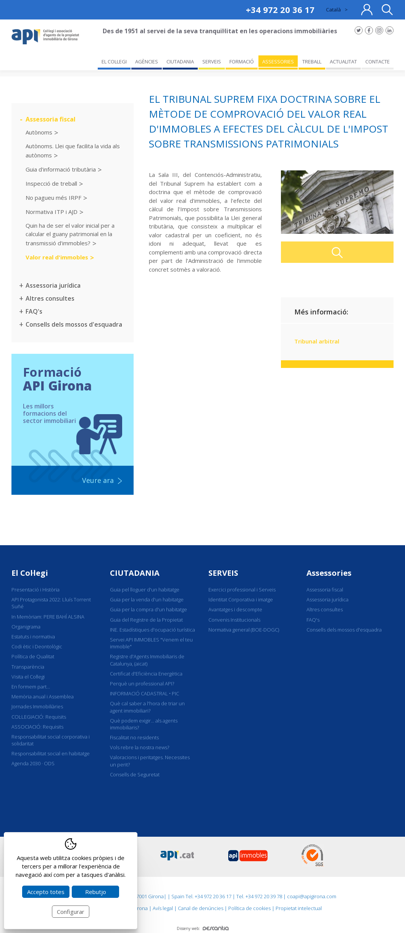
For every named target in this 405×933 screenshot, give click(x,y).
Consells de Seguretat (135, 774)
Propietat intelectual (299, 908)
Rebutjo (95, 892)
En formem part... (30, 686)
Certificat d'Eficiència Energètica (146, 673)
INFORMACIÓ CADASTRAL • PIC (144, 693)
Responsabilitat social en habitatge (50, 753)
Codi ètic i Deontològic (36, 646)
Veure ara (98, 480)
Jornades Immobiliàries (37, 706)
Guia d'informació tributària (61, 169)
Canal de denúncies (200, 908)
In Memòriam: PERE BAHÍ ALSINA (47, 616)
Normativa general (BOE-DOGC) (243, 629)
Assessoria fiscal (51, 119)
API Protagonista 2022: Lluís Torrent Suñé (51, 603)
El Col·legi (29, 573)
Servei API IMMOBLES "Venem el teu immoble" (151, 643)
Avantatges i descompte (235, 609)
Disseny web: (203, 928)
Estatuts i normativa (33, 636)
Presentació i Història (35, 589)
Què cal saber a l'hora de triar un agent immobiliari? (147, 707)
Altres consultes (50, 298)
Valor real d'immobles (57, 257)
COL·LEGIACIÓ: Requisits (38, 716)
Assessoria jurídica (53, 285)
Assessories (329, 573)
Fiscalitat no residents (134, 737)
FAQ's (34, 311)
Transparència (27, 666)
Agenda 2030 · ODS (33, 763)
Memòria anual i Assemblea (42, 696)
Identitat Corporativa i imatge (240, 599)
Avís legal (163, 908)
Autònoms (39, 132)
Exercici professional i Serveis (242, 589)
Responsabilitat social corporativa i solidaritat (50, 740)
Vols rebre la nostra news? (139, 747)
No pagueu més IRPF (53, 197)
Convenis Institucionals (234, 619)
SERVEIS (223, 573)
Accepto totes (46, 892)
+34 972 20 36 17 (280, 9)
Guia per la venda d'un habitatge (147, 599)
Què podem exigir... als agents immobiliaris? (143, 724)
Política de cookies (249, 908)
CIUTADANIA (135, 573)
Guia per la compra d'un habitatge (148, 609)
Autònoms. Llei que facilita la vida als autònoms (73, 150)
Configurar (70, 911)
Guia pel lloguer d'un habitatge (144, 589)
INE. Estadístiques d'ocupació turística (152, 629)
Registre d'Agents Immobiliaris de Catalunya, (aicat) (147, 660)
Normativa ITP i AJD (51, 211)
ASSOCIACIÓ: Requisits (37, 726)
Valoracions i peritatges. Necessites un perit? (150, 761)
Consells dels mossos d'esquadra (74, 324)
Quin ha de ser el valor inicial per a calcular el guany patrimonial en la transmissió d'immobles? (70, 234)
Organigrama (25, 626)
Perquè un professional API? (142, 683)
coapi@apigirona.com (311, 896)
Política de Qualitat (32, 656)
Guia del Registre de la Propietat (146, 619)
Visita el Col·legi (28, 676)
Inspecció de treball (51, 183)
